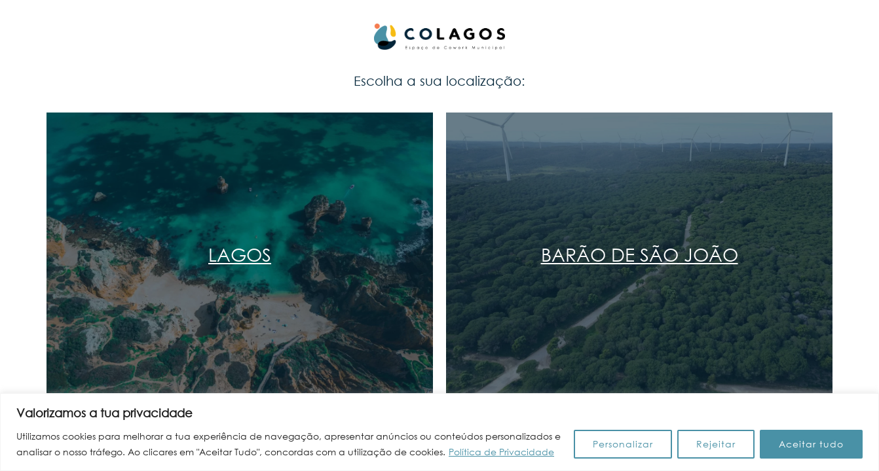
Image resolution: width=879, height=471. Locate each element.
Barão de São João (639, 254)
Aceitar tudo (811, 444)
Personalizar (623, 444)
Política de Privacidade (501, 451)
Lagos (239, 254)
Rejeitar (716, 444)
